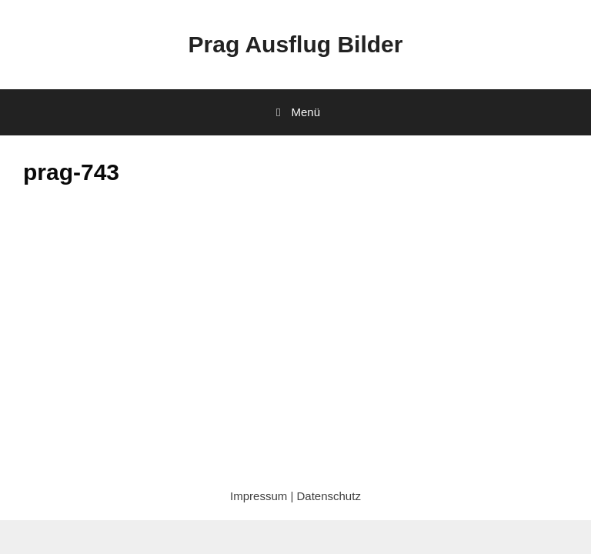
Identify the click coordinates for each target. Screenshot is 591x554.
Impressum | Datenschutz (295, 495)
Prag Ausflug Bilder (296, 44)
